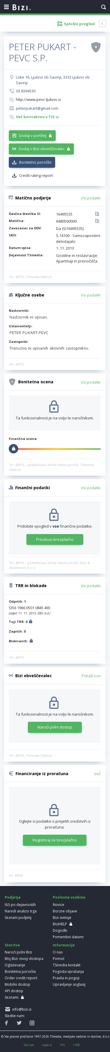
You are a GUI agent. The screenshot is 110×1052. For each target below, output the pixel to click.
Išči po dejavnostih (20, 904)
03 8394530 (25, 91)
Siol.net (28, 1045)
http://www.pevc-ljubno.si (38, 99)
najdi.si (47, 1045)
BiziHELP (60, 923)
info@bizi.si (21, 1009)
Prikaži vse (91, 675)
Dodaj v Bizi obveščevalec (42, 148)
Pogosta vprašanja (68, 971)
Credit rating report (36, 175)
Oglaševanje (15, 965)
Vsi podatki (91, 198)
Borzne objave (65, 911)
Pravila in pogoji (66, 977)
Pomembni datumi (68, 936)
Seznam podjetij (18, 917)
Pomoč (59, 958)
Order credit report (21, 977)
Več (97, 773)
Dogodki (60, 930)
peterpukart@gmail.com (37, 108)
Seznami (11, 997)
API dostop (14, 990)
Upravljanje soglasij (69, 984)
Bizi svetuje (62, 917)
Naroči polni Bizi (18, 952)
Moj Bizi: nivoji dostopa (24, 958)
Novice (58, 904)
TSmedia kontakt (66, 965)
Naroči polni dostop (55, 727)
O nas (57, 952)
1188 (76, 1045)
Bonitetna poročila (20, 971)
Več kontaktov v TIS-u (37, 116)
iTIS (62, 1045)
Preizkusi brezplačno (55, 539)
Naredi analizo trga (21, 911)
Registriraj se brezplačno (55, 840)
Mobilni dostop (17, 984)
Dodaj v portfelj (32, 135)
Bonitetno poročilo (35, 162)
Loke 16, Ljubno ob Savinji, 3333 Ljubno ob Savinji (53, 80)
